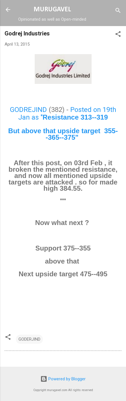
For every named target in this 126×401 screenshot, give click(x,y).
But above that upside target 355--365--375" (63, 134)
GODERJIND (29, 339)
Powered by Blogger (63, 378)
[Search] (118, 11)
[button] (118, 35)
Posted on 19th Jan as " (67, 113)
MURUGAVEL (52, 9)
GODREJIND (28, 110)
